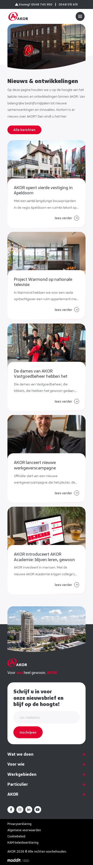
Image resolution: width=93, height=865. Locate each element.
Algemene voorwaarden (24, 830)
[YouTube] (37, 809)
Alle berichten (24, 130)
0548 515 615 (68, 4)
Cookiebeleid (16, 836)
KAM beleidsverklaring (22, 842)
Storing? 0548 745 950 (33, 4)
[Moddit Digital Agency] (18, 860)
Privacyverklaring (19, 824)
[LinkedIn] (28, 809)
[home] (18, 16)
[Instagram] (19, 809)
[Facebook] (10, 809)
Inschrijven (28, 732)
